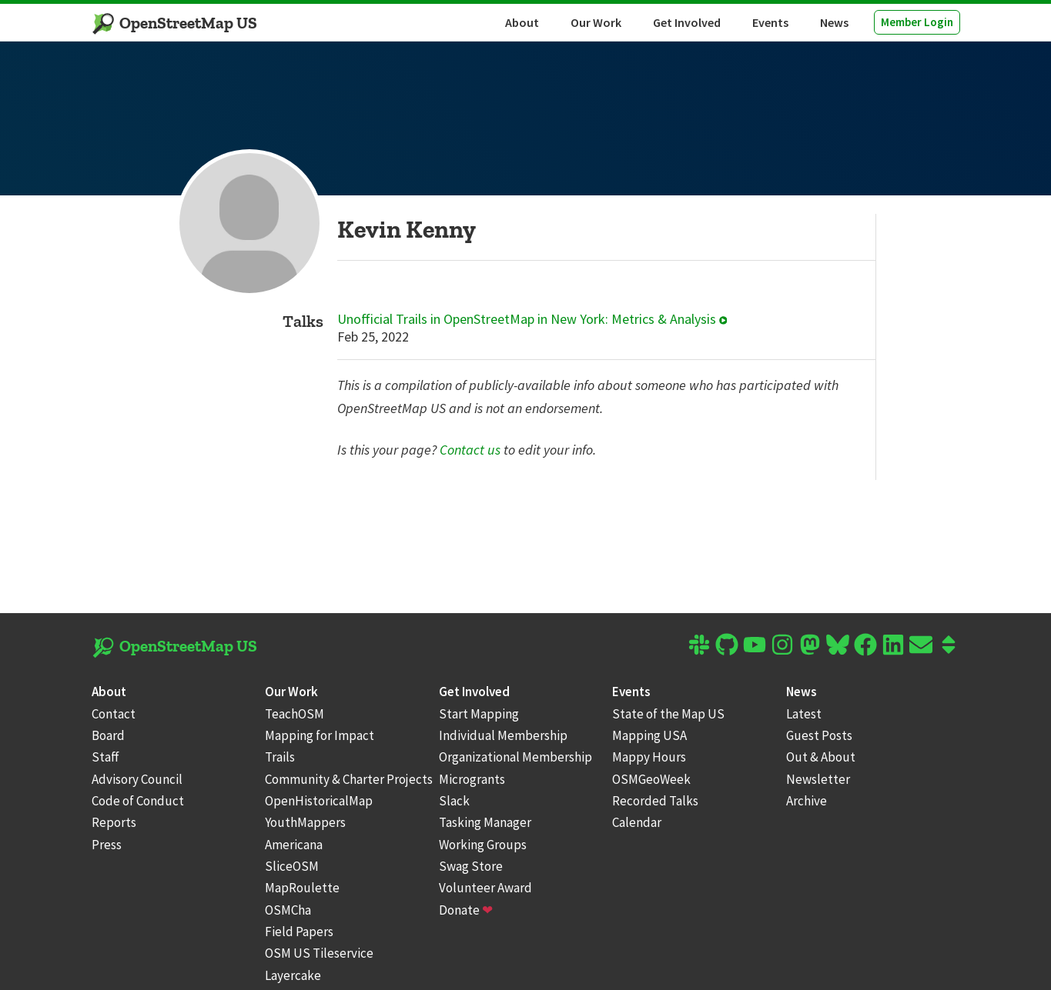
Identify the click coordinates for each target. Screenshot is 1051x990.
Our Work (596, 22)
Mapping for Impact (319, 735)
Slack (454, 800)
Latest (804, 713)
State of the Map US (668, 713)
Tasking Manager (485, 822)
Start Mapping (479, 713)
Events (770, 22)
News (834, 22)
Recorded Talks (655, 800)
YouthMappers (305, 822)
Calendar (636, 822)
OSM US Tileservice (319, 953)
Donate (466, 910)
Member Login (917, 22)
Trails (280, 756)
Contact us (470, 449)
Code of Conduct (138, 800)
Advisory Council (137, 779)
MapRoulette (302, 887)
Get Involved (687, 22)
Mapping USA (649, 735)
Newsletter (818, 779)
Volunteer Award (485, 887)
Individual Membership (503, 735)
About (522, 22)
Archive (806, 800)
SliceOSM (292, 866)
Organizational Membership (515, 756)
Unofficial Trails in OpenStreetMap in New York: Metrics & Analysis (532, 319)
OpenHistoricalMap (319, 800)
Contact (114, 713)
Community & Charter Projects (349, 779)
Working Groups (483, 844)
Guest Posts (819, 735)
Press (107, 844)
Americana (294, 844)
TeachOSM (294, 713)
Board (108, 735)
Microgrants (472, 779)
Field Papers (299, 931)
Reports (114, 822)
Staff (105, 756)
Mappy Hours (649, 756)
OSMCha (288, 910)
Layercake (293, 975)
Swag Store (471, 866)
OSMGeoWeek (651, 779)
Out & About (820, 756)
